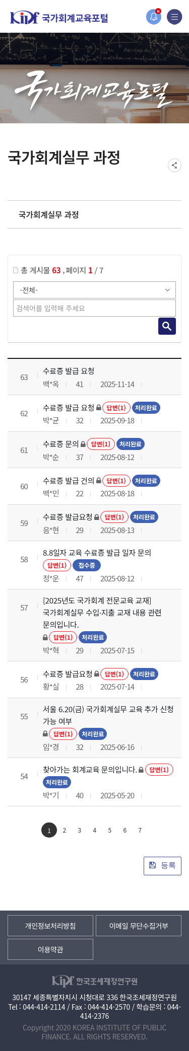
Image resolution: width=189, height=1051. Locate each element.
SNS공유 (174, 165)
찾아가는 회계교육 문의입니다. (90, 769)
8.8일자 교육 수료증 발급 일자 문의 (97, 552)
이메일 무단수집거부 (138, 926)
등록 (162, 865)
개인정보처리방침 (50, 926)
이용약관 (50, 949)
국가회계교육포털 (59, 17)
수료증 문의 (61, 443)
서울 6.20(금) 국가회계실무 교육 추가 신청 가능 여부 (108, 715)
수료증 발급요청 (67, 516)
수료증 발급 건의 (68, 480)
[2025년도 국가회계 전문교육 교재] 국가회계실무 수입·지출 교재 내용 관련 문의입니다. (102, 612)
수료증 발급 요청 (68, 370)
